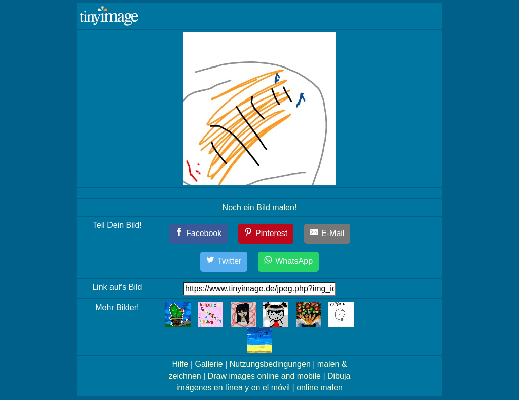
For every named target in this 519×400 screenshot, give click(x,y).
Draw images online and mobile (264, 376)
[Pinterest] (266, 234)
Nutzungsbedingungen (270, 364)
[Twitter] (224, 262)
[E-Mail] (327, 234)
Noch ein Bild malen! (260, 207)
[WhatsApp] (288, 262)
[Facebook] (198, 234)
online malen (319, 387)
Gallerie (209, 364)
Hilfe (180, 364)
